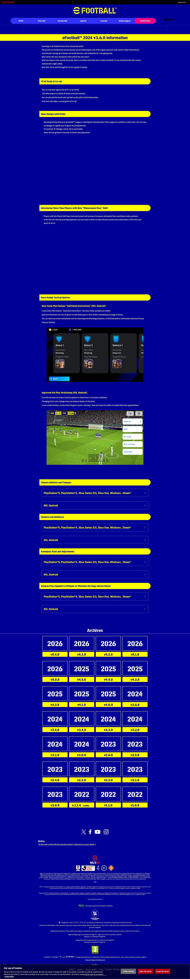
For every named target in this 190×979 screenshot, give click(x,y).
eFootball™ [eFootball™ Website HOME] (95, 10)
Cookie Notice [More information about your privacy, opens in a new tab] (9, 978)
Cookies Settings (128, 972)
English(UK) (182, 2)
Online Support (125, 20)
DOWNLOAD (145, 20)
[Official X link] (83, 832)
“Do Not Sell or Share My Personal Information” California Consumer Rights (67, 845)
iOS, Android (51, 505)
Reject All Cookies (145, 972)
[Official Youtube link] (97, 832)
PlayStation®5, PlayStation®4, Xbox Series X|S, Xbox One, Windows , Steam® (87, 493)
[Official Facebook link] (90, 832)
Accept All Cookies (162, 972)
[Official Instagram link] (106, 832)
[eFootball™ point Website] (169, 21)
